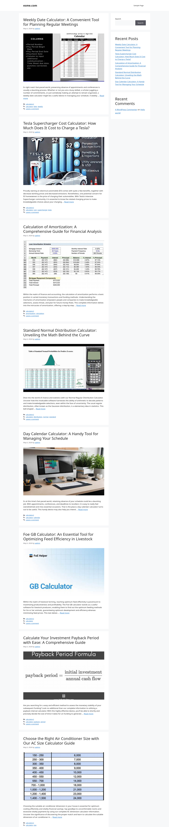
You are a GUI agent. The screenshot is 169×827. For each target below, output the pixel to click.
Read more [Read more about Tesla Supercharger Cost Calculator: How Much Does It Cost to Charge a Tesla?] (69, 202)
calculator (29, 106)
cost (35, 210)
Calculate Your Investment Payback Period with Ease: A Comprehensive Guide (61, 640)
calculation (40, 313)
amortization (30, 313)
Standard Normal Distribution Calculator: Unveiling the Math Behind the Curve (60, 332)
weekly (40, 106)
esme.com (30, 5)
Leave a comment (32, 109)
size (35, 825)
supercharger (42, 210)
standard (52, 417)
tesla (50, 210)
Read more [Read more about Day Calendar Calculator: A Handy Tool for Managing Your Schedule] (83, 509)
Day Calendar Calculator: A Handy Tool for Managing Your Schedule (60, 436)
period (43, 722)
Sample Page (139, 5)
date (35, 106)
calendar (37, 518)
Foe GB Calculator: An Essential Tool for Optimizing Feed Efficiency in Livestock (58, 536)
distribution (38, 417)
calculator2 (30, 104)
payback (37, 722)
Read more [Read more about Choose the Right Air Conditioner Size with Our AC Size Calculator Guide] (57, 817)
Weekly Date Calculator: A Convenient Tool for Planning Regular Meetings (61, 22)
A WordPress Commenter (126, 109)
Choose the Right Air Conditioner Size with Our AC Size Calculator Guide (61, 741)
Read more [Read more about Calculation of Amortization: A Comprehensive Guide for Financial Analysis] (81, 305)
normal (45, 417)
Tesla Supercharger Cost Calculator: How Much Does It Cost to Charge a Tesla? (59, 125)
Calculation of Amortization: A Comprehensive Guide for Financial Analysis (62, 229)
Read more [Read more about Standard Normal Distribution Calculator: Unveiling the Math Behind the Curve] (40, 409)
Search (118, 19)
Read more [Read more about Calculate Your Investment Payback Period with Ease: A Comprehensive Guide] (88, 713)
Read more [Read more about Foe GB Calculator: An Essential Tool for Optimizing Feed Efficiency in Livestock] (64, 613)
